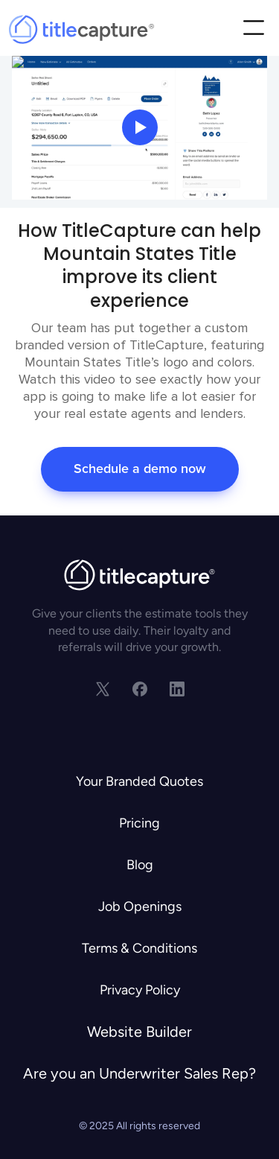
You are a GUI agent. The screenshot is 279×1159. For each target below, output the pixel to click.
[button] (253, 29)
